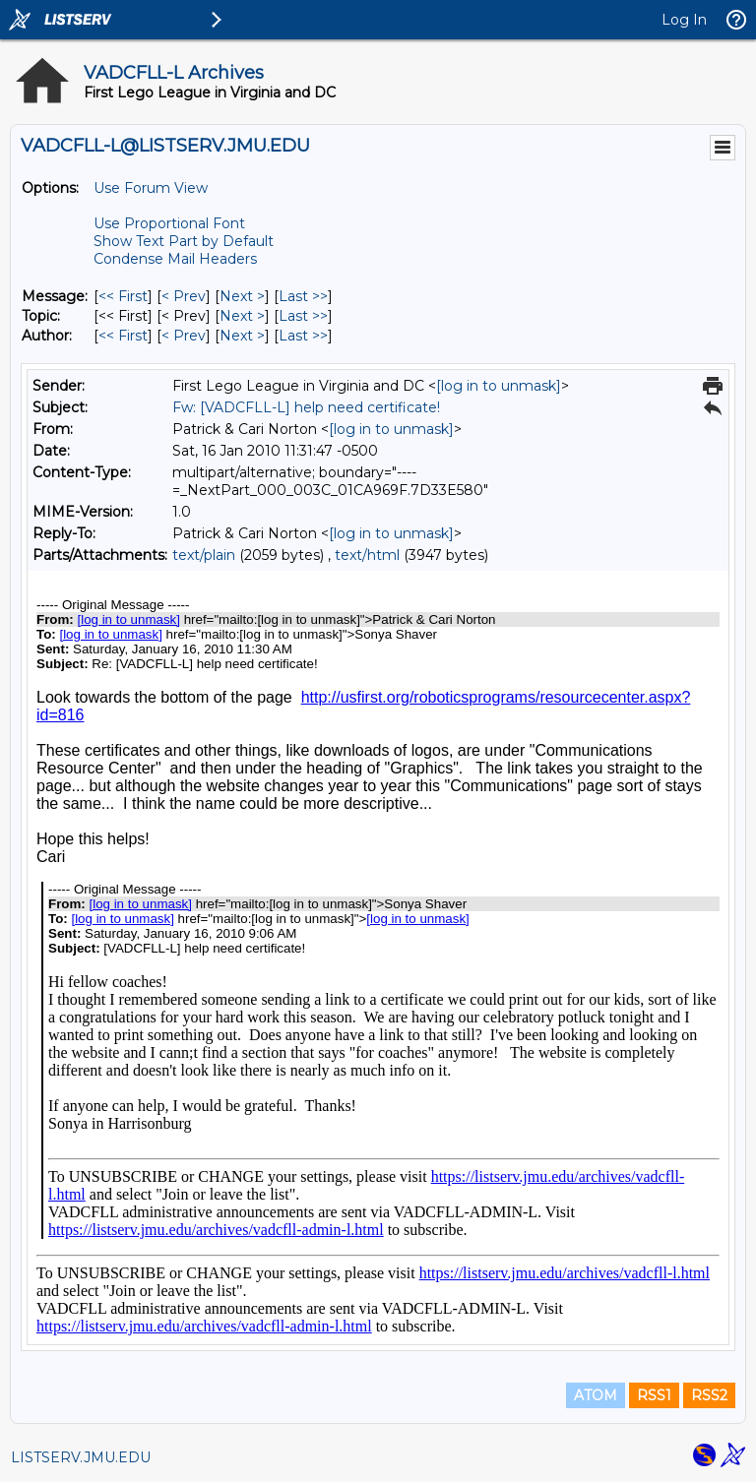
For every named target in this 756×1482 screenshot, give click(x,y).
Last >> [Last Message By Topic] (303, 316)
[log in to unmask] (498, 386)
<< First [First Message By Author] (123, 335)
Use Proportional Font (169, 223)
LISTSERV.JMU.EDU (81, 1457)
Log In (684, 20)
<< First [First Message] (123, 296)
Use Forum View (151, 188)
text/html (367, 555)
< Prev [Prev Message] (183, 296)
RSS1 (654, 1395)
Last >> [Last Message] (303, 296)
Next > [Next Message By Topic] (242, 316)
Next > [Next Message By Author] (242, 335)
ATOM (595, 1395)
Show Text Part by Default (184, 241)
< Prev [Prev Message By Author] (183, 335)
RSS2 (709, 1395)
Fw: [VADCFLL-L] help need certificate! (306, 407)
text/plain (203, 555)
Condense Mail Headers (175, 259)
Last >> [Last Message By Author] (303, 335)
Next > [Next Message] (242, 296)
